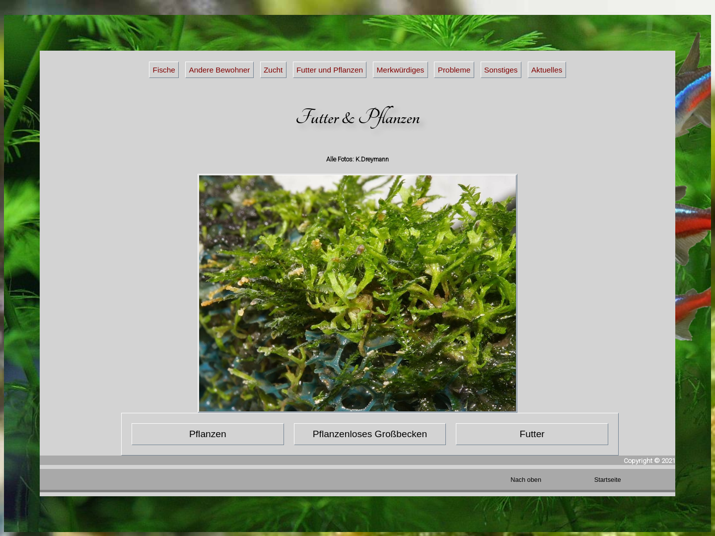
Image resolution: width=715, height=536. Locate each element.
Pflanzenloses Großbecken (370, 434)
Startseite (607, 479)
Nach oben (525, 479)
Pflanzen (207, 434)
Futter (532, 434)
